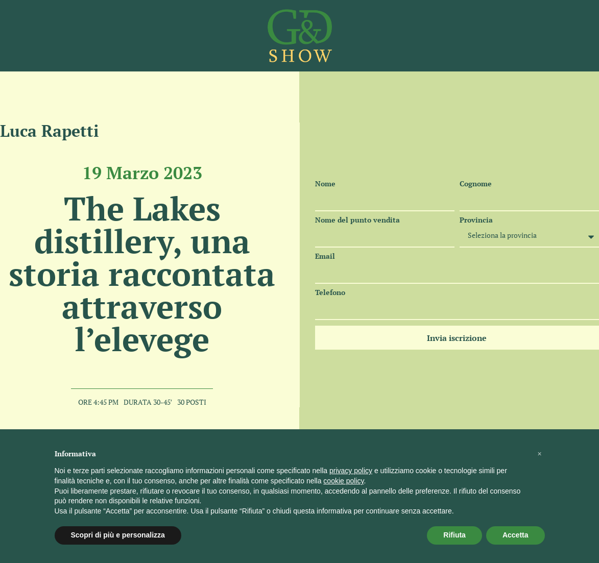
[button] (540, 454)
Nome (325, 183)
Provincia (476, 220)
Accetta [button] (515, 535)
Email (325, 256)
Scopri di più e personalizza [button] (118, 535)
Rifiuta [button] (454, 535)
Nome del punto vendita (357, 220)
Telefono (330, 292)
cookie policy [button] (343, 481)
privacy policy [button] (350, 471)
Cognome (476, 183)
